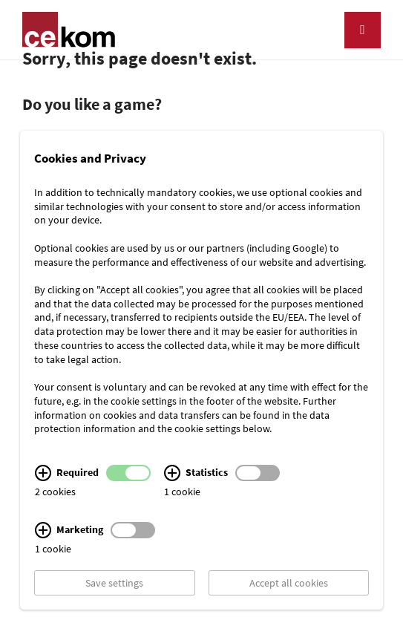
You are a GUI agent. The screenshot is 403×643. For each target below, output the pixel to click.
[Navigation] (362, 30)
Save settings (114, 583)
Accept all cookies (288, 583)
